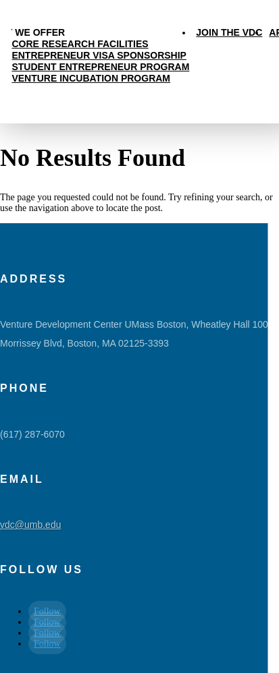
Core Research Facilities (79, 43)
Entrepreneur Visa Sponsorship (98, 55)
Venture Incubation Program (90, 78)
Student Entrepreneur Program (100, 66)
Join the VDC (229, 32)
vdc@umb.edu (30, 524)
